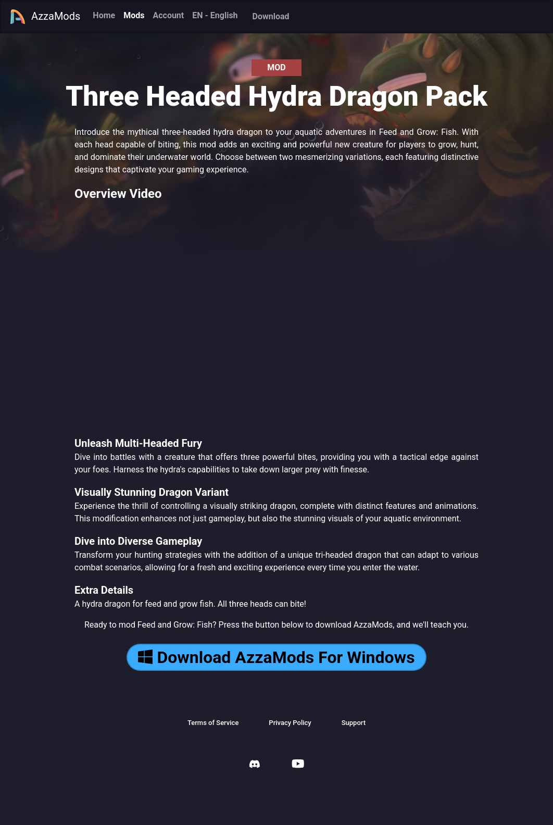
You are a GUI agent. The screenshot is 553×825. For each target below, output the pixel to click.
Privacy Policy (290, 723)
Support (354, 723)
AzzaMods (44, 16)
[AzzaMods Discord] (254, 765)
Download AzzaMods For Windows (276, 657)
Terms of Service (212, 723)
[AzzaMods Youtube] (298, 764)
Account (168, 15)
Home (104, 15)
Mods (133, 15)
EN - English (214, 15)
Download (271, 16)
